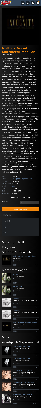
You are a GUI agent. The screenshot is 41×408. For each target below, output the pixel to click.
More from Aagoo (14, 270)
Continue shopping (20, 197)
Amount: (5, 202)
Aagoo (14, 186)
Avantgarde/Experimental (22, 179)
